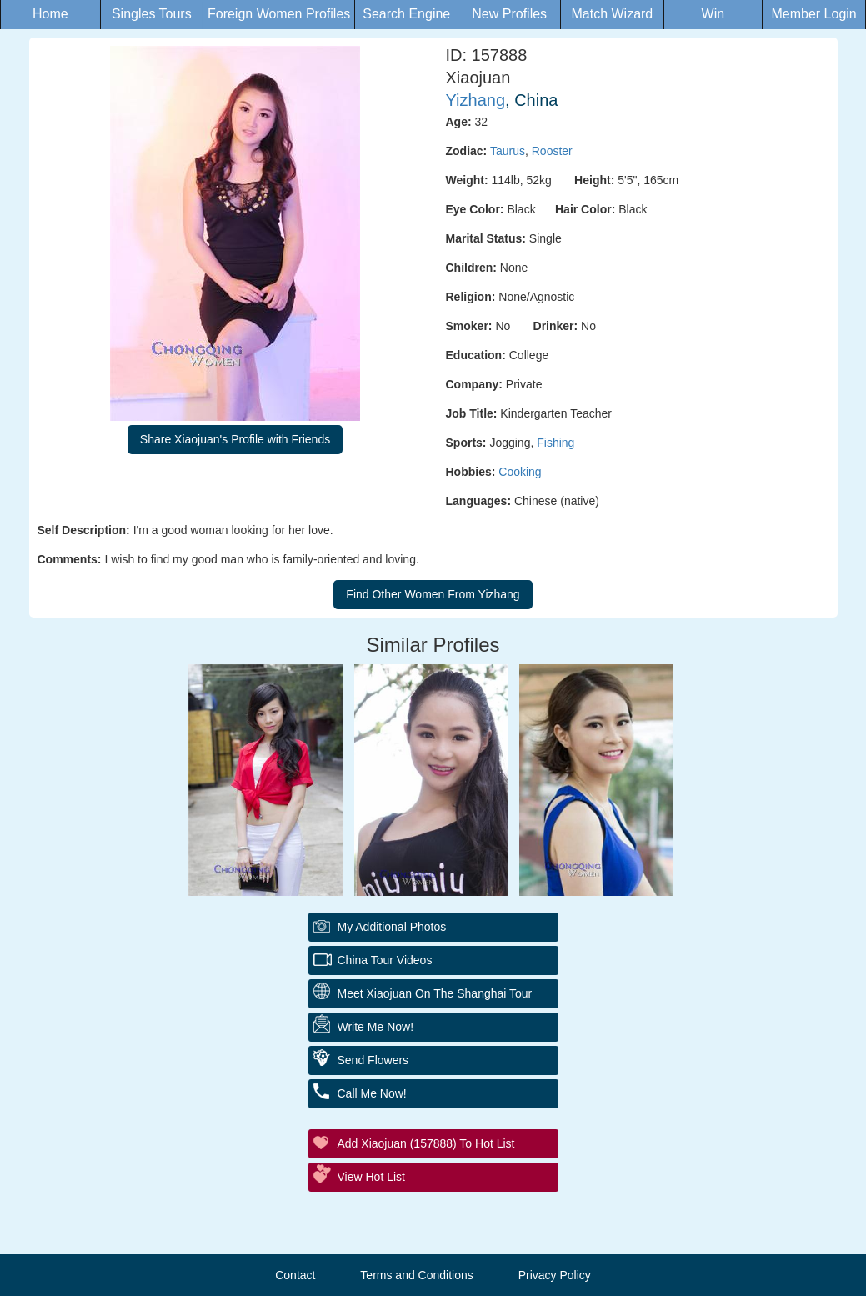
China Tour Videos (385, 960)
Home (50, 14)
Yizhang (476, 100)
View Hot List (371, 1176)
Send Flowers (373, 1060)
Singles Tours (152, 14)
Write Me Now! (376, 1026)
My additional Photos (392, 926)
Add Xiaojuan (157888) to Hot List (426, 1143)
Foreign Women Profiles (279, 14)
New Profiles (509, 14)
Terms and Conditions (416, 1275)
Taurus (507, 151)
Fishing (555, 442)
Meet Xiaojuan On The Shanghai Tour (435, 993)
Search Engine (406, 14)
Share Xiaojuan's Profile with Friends (235, 439)
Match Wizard (612, 14)
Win (713, 14)
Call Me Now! (372, 1093)
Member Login (813, 14)
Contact (295, 1275)
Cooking (519, 471)
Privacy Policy (554, 1275)
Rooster (552, 151)
